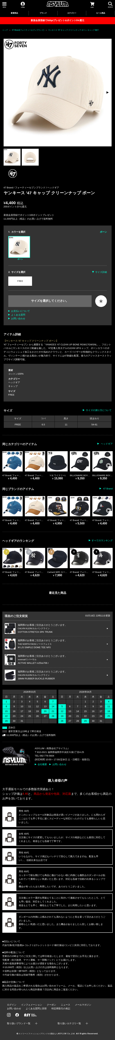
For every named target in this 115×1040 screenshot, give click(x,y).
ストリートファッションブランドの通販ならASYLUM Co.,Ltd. (46, 1033)
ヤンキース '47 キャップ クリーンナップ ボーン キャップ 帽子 (73, 30)
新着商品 (14, 13)
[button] (107, 93)
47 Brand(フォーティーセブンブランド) (28, 30)
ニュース (65, 1004)
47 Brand (108, 488)
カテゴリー (71, 13)
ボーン (19, 248)
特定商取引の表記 (60, 1008)
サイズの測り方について (99, 410)
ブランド (43, 13)
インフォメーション (31, 1004)
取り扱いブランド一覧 (18, 1023)
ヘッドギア (53, 187)
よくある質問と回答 (36, 1008)
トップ (5, 30)
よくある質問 (18, 314)
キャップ (13, 386)
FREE (20, 281)
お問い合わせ (18, 318)
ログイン (11, 1004)
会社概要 (42, 764)
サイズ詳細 (101, 272)
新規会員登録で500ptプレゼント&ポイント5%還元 (57, 20)
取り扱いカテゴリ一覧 (69, 1023)
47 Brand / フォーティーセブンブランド (25, 187)
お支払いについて (20, 311)
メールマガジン (83, 1004)
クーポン (51, 1004)
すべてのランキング (102, 540)
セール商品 (100, 13)
